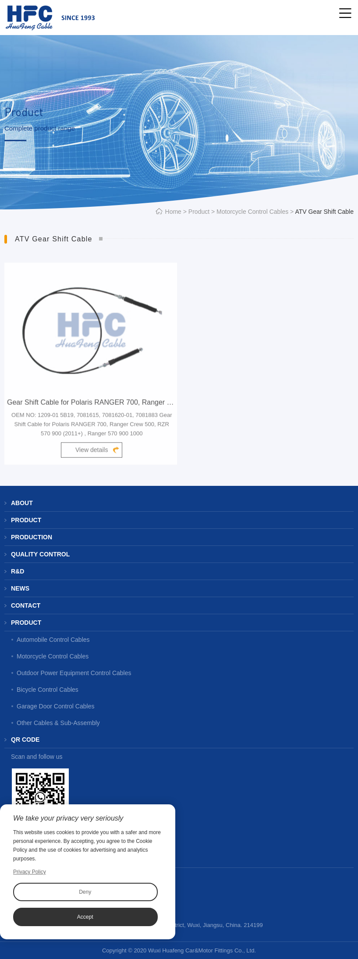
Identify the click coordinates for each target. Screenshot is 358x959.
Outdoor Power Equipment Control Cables (74, 672)
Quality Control (40, 554)
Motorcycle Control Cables (252, 211)
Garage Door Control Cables (55, 706)
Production (31, 537)
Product (198, 211)
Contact (25, 605)
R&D (17, 571)
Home (173, 211)
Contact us (31, 859)
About (22, 502)
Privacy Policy (29, 872)
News (20, 588)
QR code (25, 739)
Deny (85, 892)
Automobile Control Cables (53, 639)
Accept (85, 917)
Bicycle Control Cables (47, 689)
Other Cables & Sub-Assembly (58, 722)
